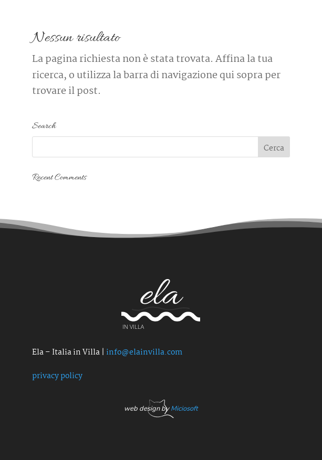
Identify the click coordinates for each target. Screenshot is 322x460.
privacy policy (57, 376)
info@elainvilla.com (144, 352)
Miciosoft (184, 408)
